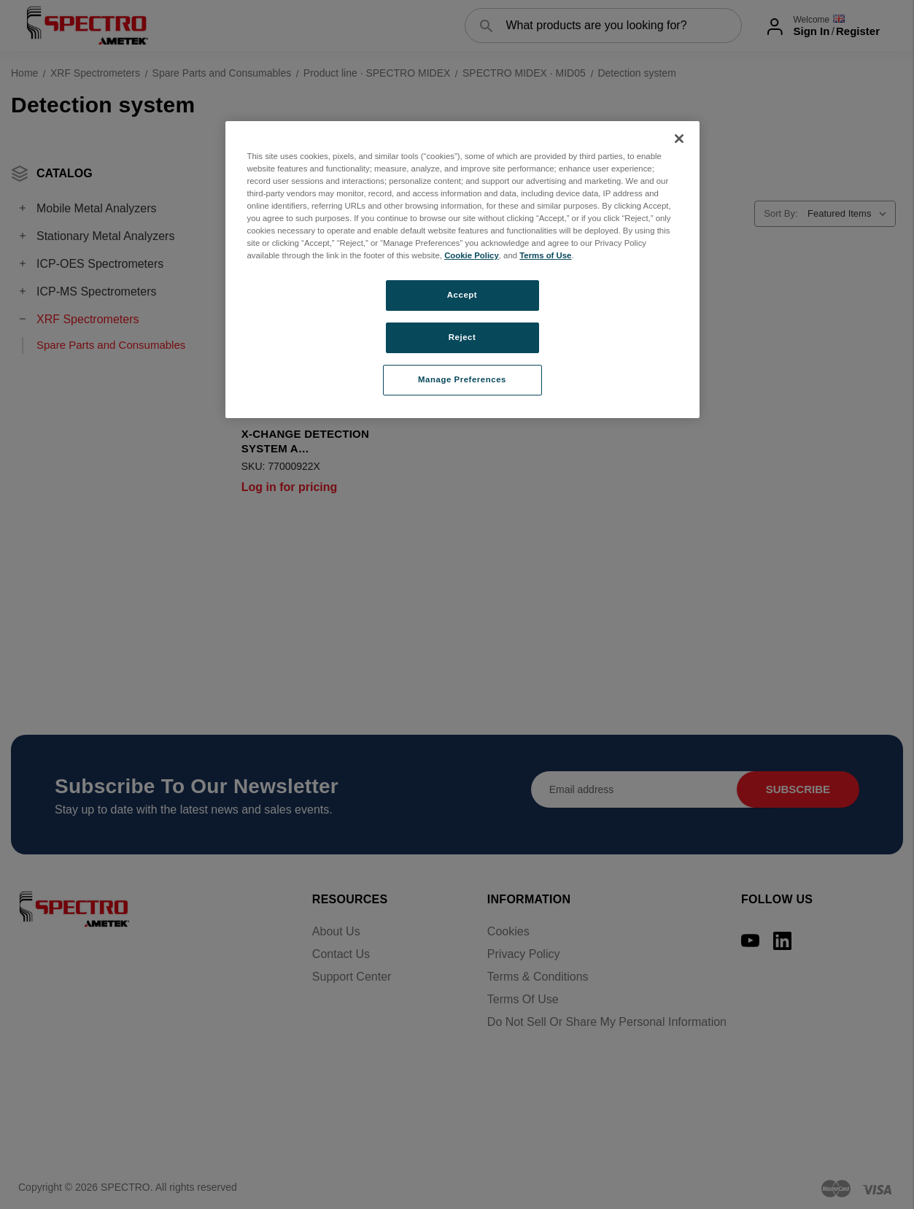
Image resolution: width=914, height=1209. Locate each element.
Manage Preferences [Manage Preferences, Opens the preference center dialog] (462, 379)
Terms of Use (545, 255)
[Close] (679, 139)
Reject (462, 337)
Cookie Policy (471, 255)
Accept (462, 294)
